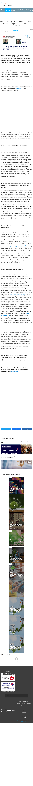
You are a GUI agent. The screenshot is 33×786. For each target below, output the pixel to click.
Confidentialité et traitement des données (23, 703)
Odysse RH (27, 10)
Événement (8, 10)
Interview (14, 10)
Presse (31, 10)
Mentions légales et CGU (23, 701)
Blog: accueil (2, 10)
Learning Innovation (21, 10)
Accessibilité (23, 707)
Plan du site (24, 712)
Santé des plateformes (24, 710)
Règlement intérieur (23, 705)
